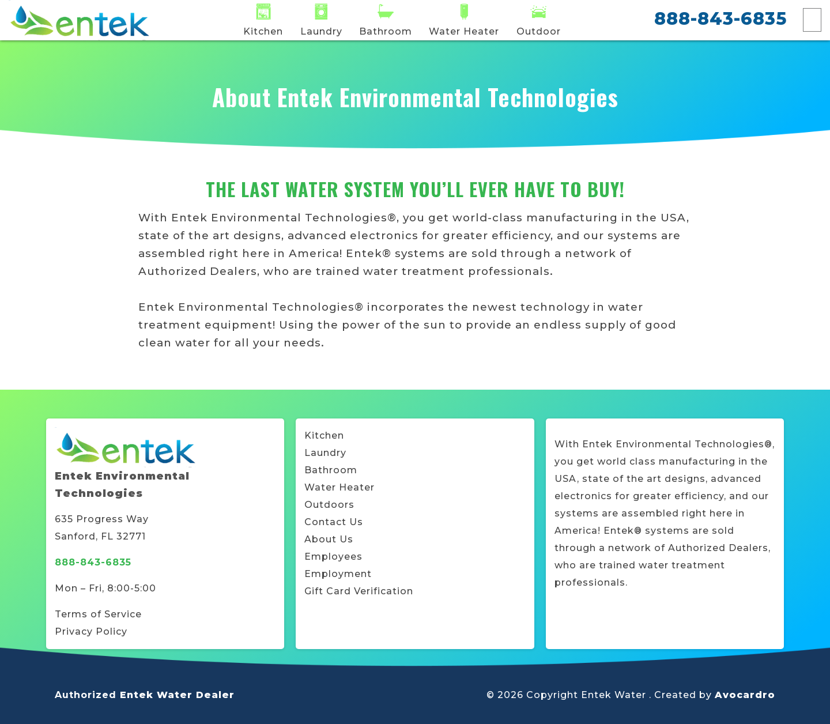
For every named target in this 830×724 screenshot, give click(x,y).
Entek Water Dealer (177, 694)
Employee (330, 556)
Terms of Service (98, 614)
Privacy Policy (91, 631)
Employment (338, 573)
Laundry (325, 452)
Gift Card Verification (358, 591)
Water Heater (339, 487)
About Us (328, 539)
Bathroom (330, 470)
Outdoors (329, 504)
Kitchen (324, 435)
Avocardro (745, 694)
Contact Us (333, 521)
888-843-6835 (720, 18)
